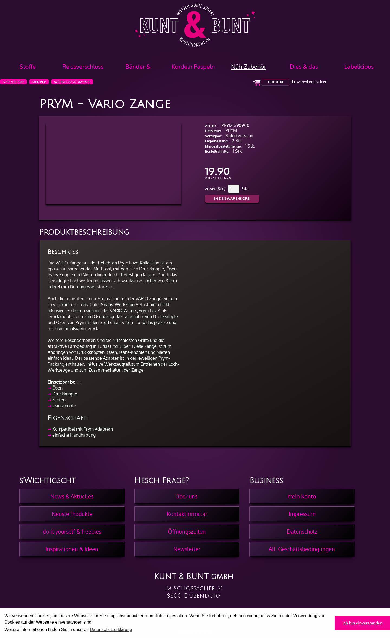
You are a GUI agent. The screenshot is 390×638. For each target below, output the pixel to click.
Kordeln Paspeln (193, 66)
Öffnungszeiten (187, 531)
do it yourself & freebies (72, 531)
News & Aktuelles (71, 496)
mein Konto (302, 496)
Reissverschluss (82, 66)
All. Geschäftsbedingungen (302, 548)
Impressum (302, 513)
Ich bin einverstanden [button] (362, 623)
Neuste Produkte (72, 513)
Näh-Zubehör (248, 66)
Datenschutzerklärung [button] (111, 629)
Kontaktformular (187, 513)
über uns (186, 496)
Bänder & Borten (138, 68)
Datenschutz (302, 531)
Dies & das (304, 66)
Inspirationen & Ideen (72, 548)
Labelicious (359, 66)
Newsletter (186, 548)
